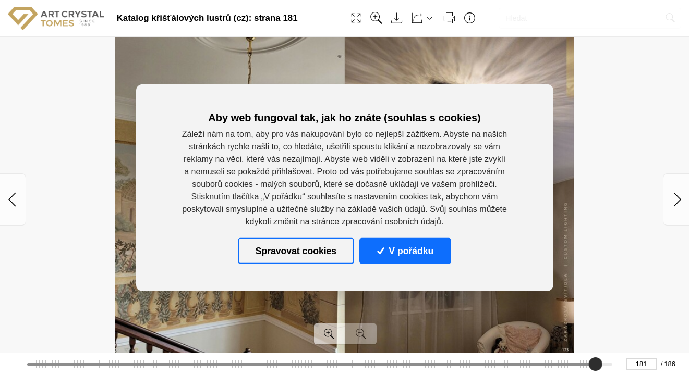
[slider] (595, 364)
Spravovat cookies (296, 251)
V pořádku (405, 251)
